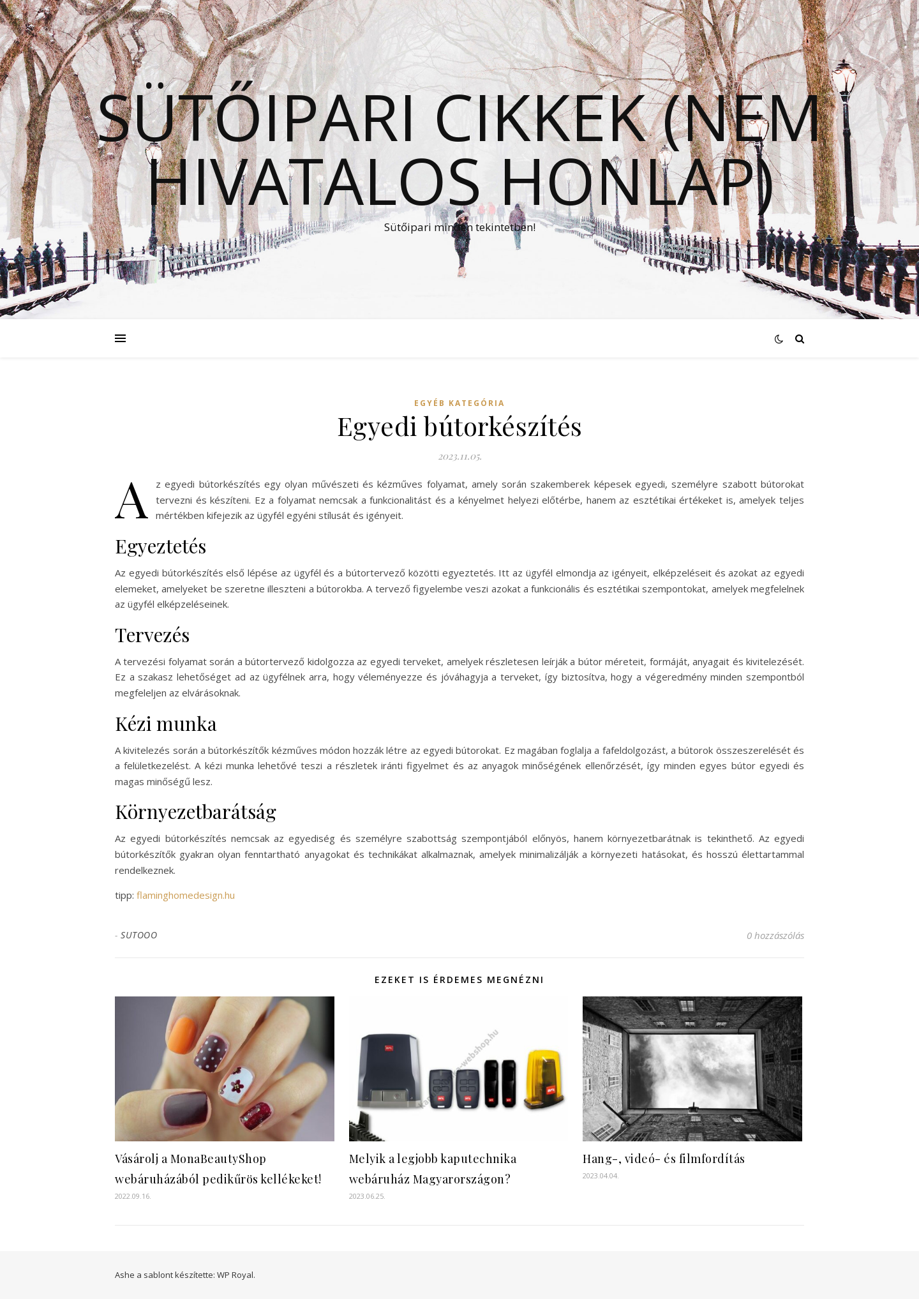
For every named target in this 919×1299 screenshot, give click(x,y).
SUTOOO (139, 935)
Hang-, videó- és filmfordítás (664, 1158)
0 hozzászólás (775, 935)
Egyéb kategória (459, 403)
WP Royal (235, 1274)
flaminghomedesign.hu (186, 895)
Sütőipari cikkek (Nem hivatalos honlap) (459, 148)
